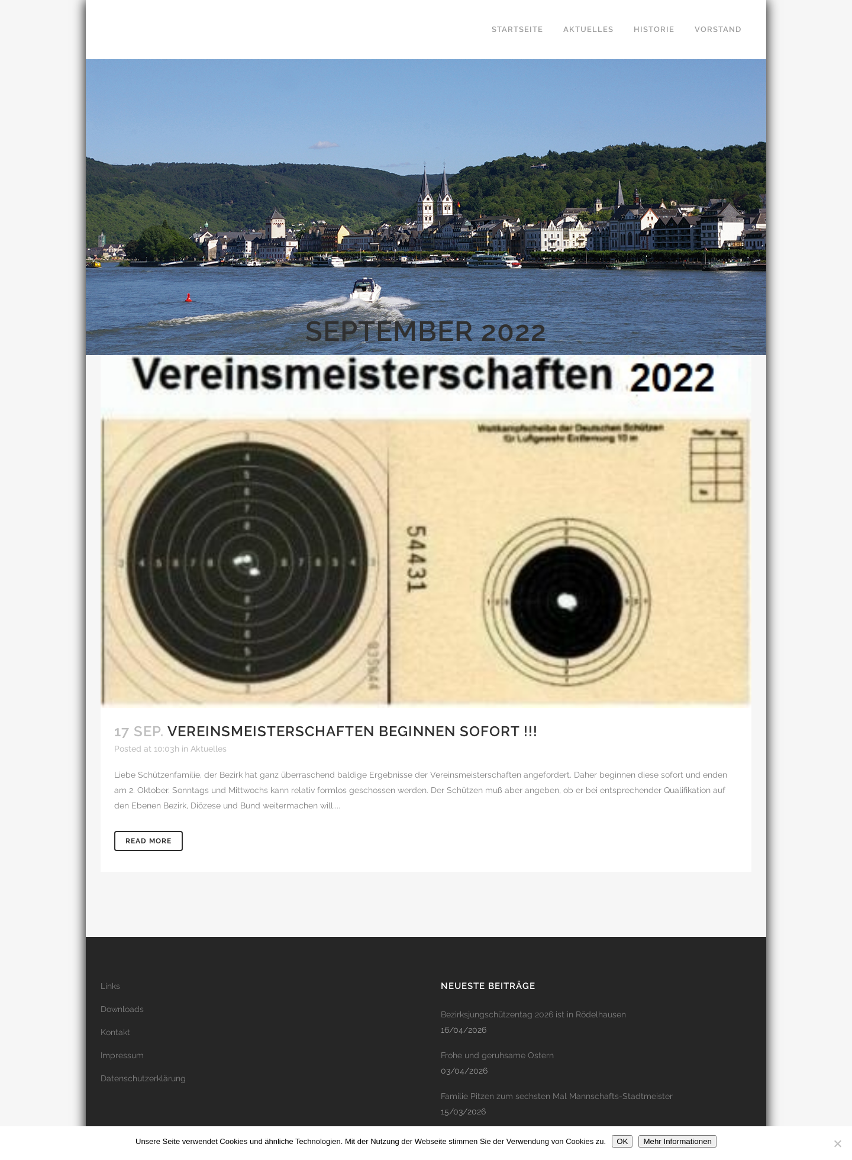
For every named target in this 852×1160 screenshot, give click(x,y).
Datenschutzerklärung (143, 1078)
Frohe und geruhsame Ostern (497, 1055)
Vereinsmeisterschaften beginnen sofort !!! (352, 731)
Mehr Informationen (677, 1141)
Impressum (122, 1055)
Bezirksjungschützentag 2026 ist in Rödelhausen (533, 1014)
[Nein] (837, 1143)
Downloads (122, 1009)
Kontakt (115, 1032)
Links (110, 986)
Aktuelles (209, 748)
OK (622, 1141)
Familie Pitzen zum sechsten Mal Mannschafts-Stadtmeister (557, 1096)
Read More (148, 841)
